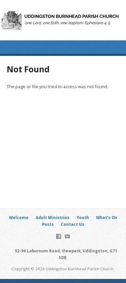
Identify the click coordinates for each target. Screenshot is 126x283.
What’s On (106, 217)
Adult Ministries (53, 217)
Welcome (19, 217)
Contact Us (72, 224)
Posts (48, 224)
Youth (83, 217)
